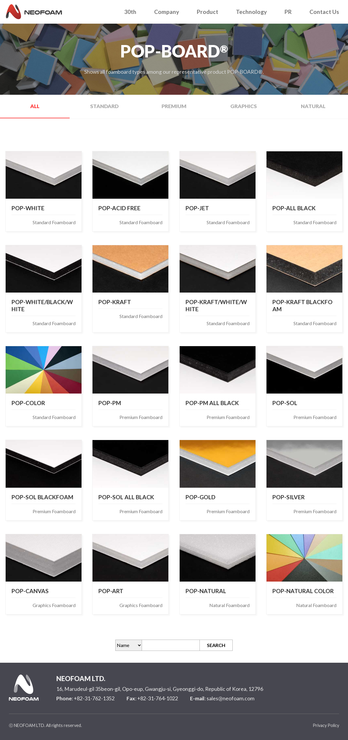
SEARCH (216, 645)
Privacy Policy (326, 725)
